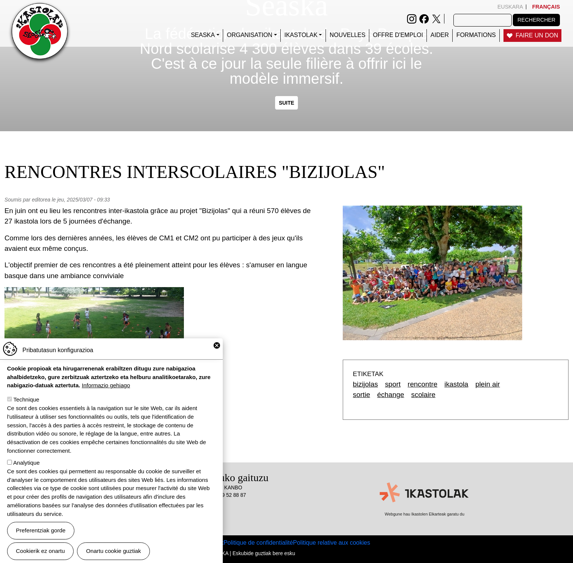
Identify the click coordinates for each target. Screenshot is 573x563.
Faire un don (537, 35)
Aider (440, 35)
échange (390, 395)
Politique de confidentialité (258, 542)
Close (216, 345)
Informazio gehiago (106, 385)
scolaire (423, 395)
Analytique (26, 463)
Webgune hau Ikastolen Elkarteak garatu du (424, 514)
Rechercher (536, 20)
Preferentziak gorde (41, 530)
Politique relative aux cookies (331, 542)
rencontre (423, 384)
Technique (26, 400)
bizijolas (365, 384)
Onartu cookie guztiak (113, 551)
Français (546, 7)
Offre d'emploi (398, 35)
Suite (286, 103)
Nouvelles (348, 35)
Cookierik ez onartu (40, 551)
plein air (487, 384)
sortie (361, 395)
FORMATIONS (476, 35)
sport (393, 384)
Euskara (510, 7)
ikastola (456, 384)
